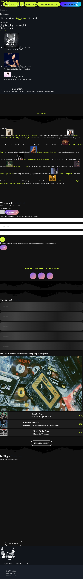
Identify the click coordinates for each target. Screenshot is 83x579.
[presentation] (16, 102)
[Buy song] (80, 415)
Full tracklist (41, 443)
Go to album (4, 31)
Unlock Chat (12, 212)
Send (3, 247)
